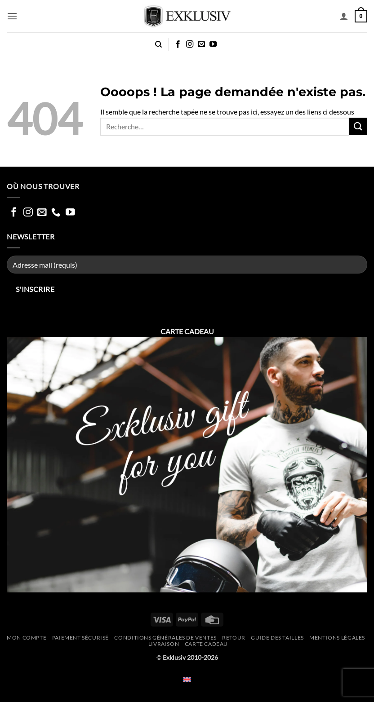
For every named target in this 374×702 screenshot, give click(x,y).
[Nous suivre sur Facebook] (178, 44)
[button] (12, 16)
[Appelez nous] (56, 213)
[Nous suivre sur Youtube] (213, 44)
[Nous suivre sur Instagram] (189, 44)
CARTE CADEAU (206, 643)
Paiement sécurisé (80, 637)
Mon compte (26, 637)
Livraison (163, 643)
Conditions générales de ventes (165, 637)
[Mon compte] (343, 16)
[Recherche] (158, 44)
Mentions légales (337, 637)
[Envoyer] (358, 126)
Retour (233, 637)
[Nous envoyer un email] (201, 44)
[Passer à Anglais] (187, 679)
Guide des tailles (277, 637)
